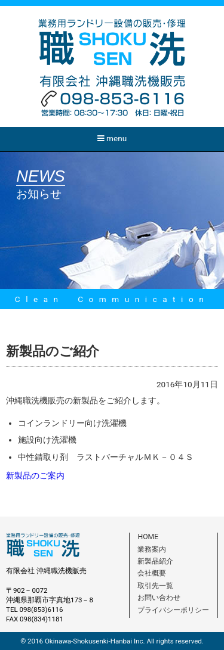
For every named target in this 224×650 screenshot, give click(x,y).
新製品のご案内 (35, 475)
